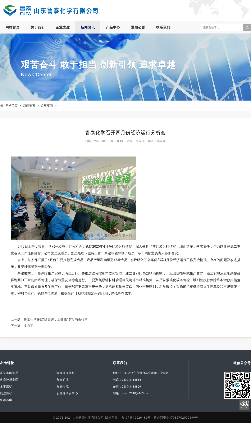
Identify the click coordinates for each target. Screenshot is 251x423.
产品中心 (113, 27)
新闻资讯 (88, 27)
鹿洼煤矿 (6, 393)
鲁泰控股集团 (9, 379)
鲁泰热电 (6, 400)
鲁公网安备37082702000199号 (176, 417)
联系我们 (163, 27)
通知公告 (138, 27)
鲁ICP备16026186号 (136, 417)
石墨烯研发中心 (67, 393)
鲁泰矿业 (62, 379)
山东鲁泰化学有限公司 (50, 10)
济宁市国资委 (9, 373)
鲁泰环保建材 (65, 373)
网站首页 (12, 27)
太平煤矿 (6, 386)
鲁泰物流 (62, 386)
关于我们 (38, 27)
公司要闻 (47, 105)
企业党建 (63, 27)
